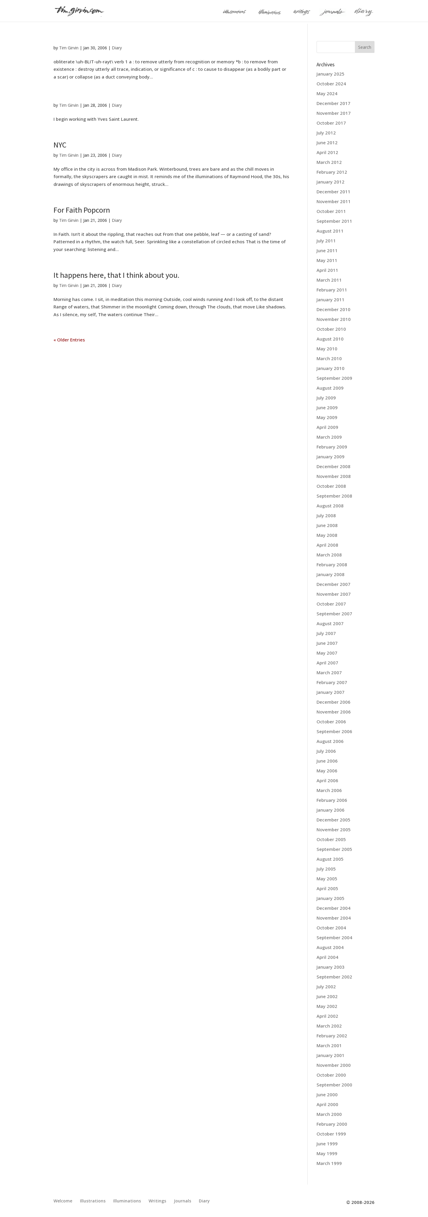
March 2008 (329, 555)
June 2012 (327, 142)
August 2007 (330, 623)
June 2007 (327, 643)
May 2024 (327, 93)
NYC (60, 144)
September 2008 (334, 496)
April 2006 (327, 780)
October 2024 (331, 84)
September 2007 (334, 614)
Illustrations (93, 1201)
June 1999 (327, 1144)
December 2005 (333, 820)
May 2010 (327, 349)
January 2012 (330, 182)
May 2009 (327, 417)
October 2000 (331, 1075)
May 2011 (327, 260)
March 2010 (329, 358)
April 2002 (327, 1016)
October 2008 (331, 486)
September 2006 (334, 731)
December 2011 (333, 192)
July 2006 (326, 751)
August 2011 (330, 231)
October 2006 (331, 721)
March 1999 (329, 1163)
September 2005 (334, 849)
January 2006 (330, 810)
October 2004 (331, 928)
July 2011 (326, 241)
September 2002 (334, 977)
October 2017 (331, 123)
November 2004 (334, 918)
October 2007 (331, 604)
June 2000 (327, 1094)
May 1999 (327, 1153)
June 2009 (327, 407)
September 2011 (334, 221)
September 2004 (334, 937)
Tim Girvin (68, 48)
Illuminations (127, 1201)
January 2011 (330, 299)
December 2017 (333, 103)
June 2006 (327, 761)
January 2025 (330, 74)
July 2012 (326, 133)
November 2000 (334, 1065)
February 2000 (332, 1124)
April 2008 (327, 545)
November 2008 (334, 476)
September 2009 (334, 378)
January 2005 (330, 898)
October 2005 (331, 839)
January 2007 (330, 692)
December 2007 (333, 584)
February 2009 (332, 447)
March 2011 (329, 280)
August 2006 (330, 741)
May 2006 (327, 771)
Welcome (63, 1201)
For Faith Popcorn (82, 210)
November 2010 (334, 319)
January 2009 (330, 456)
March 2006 (329, 790)
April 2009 (327, 427)
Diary (117, 48)
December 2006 (333, 702)
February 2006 (332, 800)
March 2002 (329, 1026)
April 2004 (327, 957)
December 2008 (333, 466)
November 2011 (334, 201)
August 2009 (330, 388)
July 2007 (326, 633)
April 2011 (327, 270)
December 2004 (333, 908)
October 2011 (331, 211)
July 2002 (326, 986)
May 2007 (327, 653)
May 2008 (327, 535)
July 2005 (326, 869)
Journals (182, 1201)
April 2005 (327, 888)
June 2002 (327, 996)
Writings (157, 1201)
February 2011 (332, 290)
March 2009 (329, 437)
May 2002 (327, 1006)
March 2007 (329, 672)
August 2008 (330, 506)
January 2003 (330, 967)
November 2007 (334, 594)
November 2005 (334, 829)
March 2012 (329, 162)
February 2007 (332, 682)
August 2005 (330, 859)
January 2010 (330, 368)
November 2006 (334, 712)
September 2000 (334, 1085)
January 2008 (330, 574)
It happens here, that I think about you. (117, 275)
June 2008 (327, 525)
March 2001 (329, 1045)
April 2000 (327, 1104)
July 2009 (326, 398)
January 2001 (330, 1055)
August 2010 (330, 339)
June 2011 (327, 250)
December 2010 (333, 309)
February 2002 (332, 1036)
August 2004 (330, 947)
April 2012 (327, 152)
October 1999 (331, 1134)
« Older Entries (69, 340)
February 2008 (332, 564)
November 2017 (334, 113)
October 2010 (331, 329)
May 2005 (327, 879)
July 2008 (326, 515)
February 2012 (332, 172)
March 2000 (329, 1114)
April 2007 (327, 663)
